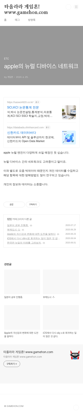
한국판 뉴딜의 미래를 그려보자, (24, 242)
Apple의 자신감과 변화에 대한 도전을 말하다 (31, 234)
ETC (9, 219)
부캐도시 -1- (13, 229)
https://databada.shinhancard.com (25, 127)
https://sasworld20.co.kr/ (20, 102)
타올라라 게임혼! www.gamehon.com (26, 7)
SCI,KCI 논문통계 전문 (23, 107)
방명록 (31, 20)
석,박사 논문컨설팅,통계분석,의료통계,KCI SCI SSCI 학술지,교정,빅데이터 (29, 114)
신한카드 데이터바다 (21, 132)
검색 (68, 7)
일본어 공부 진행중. (18, 225)
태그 (17, 20)
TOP (76, 407)
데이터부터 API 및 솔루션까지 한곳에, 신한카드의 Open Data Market (30, 139)
